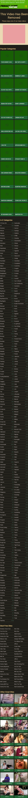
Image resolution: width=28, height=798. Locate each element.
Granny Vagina (3, 664)
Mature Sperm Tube (19, 674)
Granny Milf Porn (4, 684)
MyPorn (2, 671)
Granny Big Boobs (4, 666)
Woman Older (3, 661)
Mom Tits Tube (18, 684)
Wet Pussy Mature (18, 679)
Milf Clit (2, 656)
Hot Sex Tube (17, 666)
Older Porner (17, 661)
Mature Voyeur (18, 636)
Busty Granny (3, 644)
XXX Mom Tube (4, 634)
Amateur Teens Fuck (10, 2)
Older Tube (3, 649)
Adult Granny (17, 634)
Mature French (17, 669)
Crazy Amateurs (18, 656)
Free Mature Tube (18, 641)
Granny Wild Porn (18, 651)
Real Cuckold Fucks (19, 686)
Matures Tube (3, 639)
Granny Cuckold (4, 669)
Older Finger (3, 651)
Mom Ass (16, 631)
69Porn (16, 644)
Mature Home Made (20, 2)
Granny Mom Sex (4, 646)
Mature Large (17, 681)
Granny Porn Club (4, 686)
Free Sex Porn (3, 654)
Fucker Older (17, 646)
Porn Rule (16, 649)
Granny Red (3, 641)
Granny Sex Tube (4, 636)
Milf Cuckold (3, 681)
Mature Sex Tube (18, 676)
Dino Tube (16, 628)
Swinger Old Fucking (19, 639)
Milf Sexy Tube (17, 671)
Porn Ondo (3, 659)
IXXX (1, 676)
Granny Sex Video (4, 674)
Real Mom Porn (18, 654)
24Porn (16, 659)
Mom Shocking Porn (19, 664)
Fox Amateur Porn (4, 679)
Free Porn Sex (3, 631)
